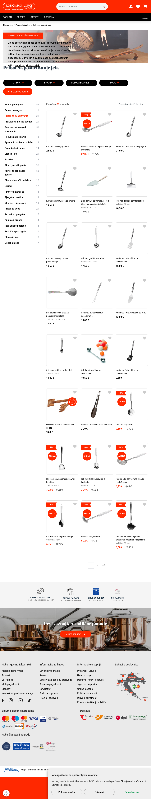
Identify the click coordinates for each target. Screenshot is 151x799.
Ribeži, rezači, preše (22, 165)
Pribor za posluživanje (22, 116)
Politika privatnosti (87, 693)
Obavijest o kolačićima (132, 781)
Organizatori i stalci (22, 148)
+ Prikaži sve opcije (18, 91)
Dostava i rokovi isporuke (90, 679)
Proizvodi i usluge (86, 670)
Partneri (6, 674)
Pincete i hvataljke (22, 192)
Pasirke (22, 160)
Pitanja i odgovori (49, 697)
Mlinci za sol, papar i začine (22, 172)
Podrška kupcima (49, 693)
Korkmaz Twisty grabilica (57, 146)
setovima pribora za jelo (27, 65)
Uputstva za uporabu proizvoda (56, 679)
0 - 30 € (16, 82)
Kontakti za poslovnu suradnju (17, 693)
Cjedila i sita (22, 154)
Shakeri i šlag (22, 237)
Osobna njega (22, 243)
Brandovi (6, 688)
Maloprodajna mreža (12, 670)
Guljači (22, 186)
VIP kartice (7, 679)
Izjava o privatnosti (87, 697)
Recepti (22, 17)
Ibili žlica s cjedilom (124, 424)
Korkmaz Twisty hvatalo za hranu (96, 424)
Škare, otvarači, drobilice (22, 180)
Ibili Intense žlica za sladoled (59, 370)
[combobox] (133, 104)
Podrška (51, 17)
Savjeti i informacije (50, 670)
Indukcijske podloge (22, 226)
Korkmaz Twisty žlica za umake (60, 201)
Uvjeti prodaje (84, 674)
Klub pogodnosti (10, 684)
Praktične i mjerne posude (22, 122)
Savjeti (36, 17)
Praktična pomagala (22, 232)
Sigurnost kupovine (87, 684)
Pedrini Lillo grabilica (90, 536)
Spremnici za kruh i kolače (22, 142)
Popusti (8, 17)
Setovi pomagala (22, 110)
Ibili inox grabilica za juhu (92, 258)
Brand (48, 82)
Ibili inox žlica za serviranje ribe (130, 201)
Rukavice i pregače (22, 214)
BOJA (113, 82)
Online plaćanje (85, 688)
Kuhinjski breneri (22, 220)
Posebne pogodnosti (50, 684)
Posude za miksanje (22, 137)
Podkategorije (80, 82)
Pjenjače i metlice (22, 197)
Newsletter (45, 688)
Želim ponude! (73, 633)
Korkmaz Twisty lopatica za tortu (131, 313)
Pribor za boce (22, 209)
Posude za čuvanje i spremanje (22, 129)
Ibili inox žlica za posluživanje (59, 536)
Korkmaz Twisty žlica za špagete (131, 146)
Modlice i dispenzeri (22, 203)
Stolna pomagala (22, 105)
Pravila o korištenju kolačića (91, 702)
